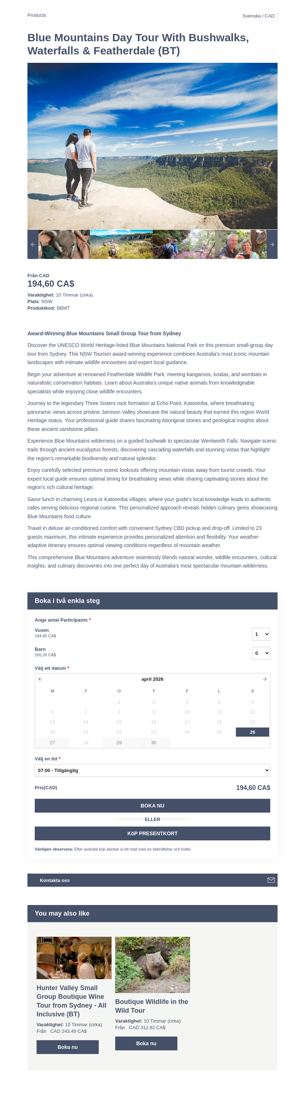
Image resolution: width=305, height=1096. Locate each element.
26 (252, 732)
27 (52, 742)
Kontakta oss (55, 880)
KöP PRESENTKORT (152, 833)
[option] (58, 244)
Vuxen (134, 633)
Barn (134, 652)
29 (118, 742)
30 (153, 742)
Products (36, 15)
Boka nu (153, 806)
